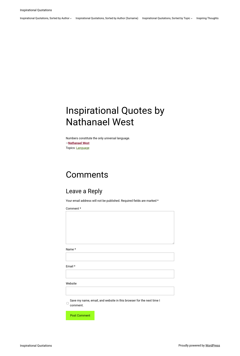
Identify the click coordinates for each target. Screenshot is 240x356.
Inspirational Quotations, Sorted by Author (44, 18)
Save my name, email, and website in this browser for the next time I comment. (115, 303)
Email (70, 266)
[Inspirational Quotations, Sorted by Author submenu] (71, 18)
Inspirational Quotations (36, 10)
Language (82, 148)
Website (71, 283)
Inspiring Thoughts (207, 18)
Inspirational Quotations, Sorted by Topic (166, 18)
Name (71, 249)
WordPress (213, 345)
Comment (73, 208)
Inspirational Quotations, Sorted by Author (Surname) (107, 18)
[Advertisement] (120, 59)
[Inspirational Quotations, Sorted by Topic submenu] (191, 18)
